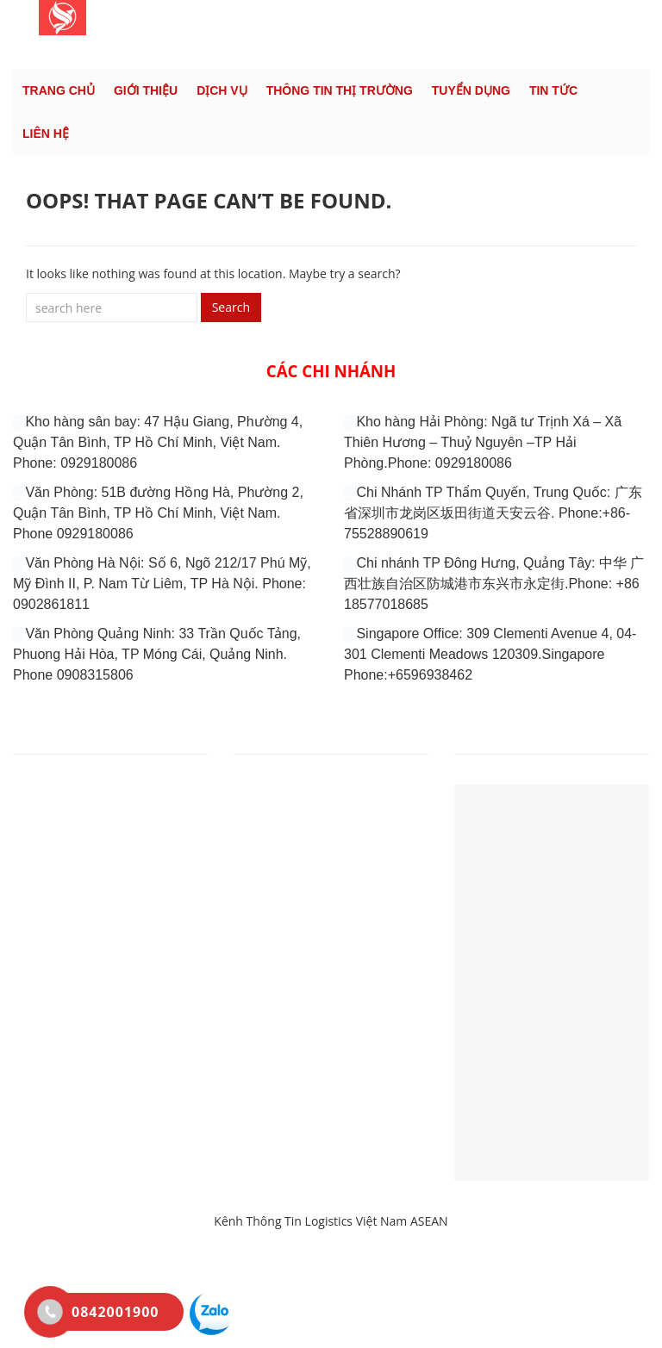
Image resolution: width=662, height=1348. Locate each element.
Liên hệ (45, 133)
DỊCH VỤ (222, 90)
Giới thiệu (146, 90)
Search (231, 307)
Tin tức (553, 90)
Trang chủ (58, 90)
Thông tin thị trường (339, 90)
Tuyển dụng (471, 90)
